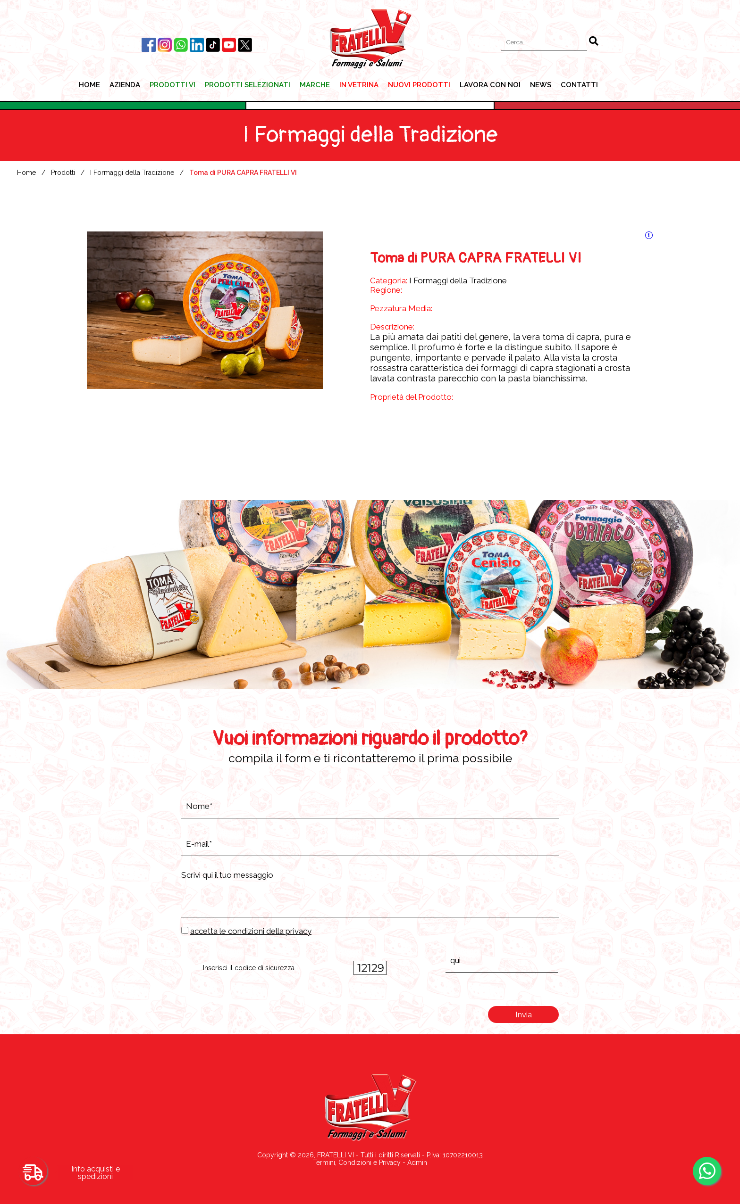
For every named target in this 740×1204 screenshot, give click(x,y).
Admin (417, 1162)
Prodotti (63, 172)
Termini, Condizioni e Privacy (357, 1162)
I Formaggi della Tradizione (132, 172)
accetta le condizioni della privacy (250, 931)
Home (26, 172)
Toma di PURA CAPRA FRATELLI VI (243, 172)
